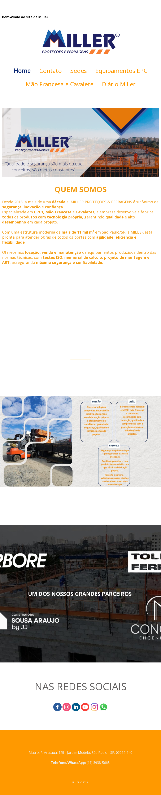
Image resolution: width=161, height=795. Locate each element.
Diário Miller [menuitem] (118, 84)
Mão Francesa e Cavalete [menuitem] (59, 84)
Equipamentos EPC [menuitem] (121, 71)
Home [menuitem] (22, 71)
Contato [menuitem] (50, 71)
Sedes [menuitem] (78, 71)
